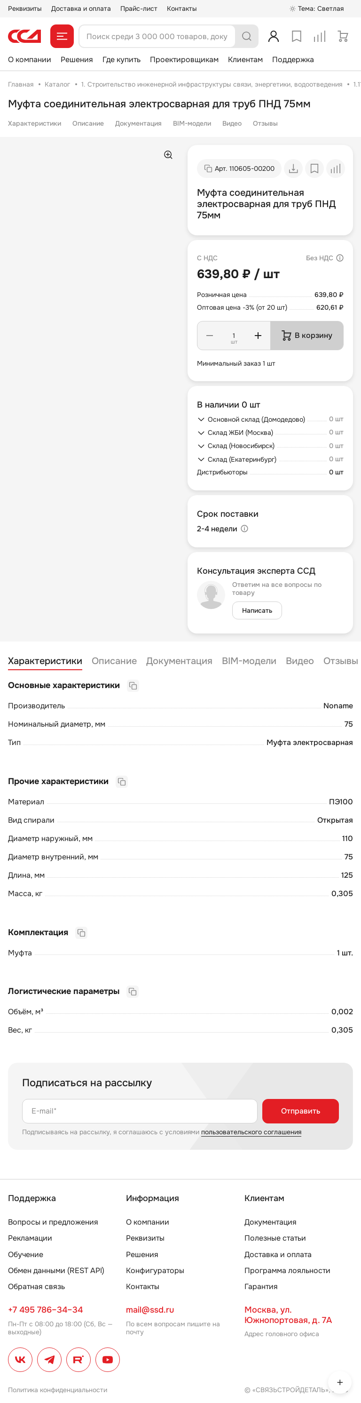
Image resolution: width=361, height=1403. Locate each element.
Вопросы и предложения (53, 1222)
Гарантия (261, 1286)
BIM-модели (192, 123)
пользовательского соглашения (251, 1132)
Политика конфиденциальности (57, 1390)
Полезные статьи (275, 1238)
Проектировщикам (184, 59)
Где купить (121, 59)
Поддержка (293, 59)
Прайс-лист (138, 8)
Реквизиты (25, 8)
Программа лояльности (287, 1270)
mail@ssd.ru (150, 1310)
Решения (77, 59)
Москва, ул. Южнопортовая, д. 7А (288, 1315)
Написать (257, 610)
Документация (138, 123)
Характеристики (34, 123)
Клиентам (245, 59)
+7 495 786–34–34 (45, 1310)
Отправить (300, 1111)
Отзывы (265, 123)
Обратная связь (36, 1286)
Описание (88, 123)
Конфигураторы (155, 1270)
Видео (232, 123)
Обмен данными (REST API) (56, 1270)
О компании (29, 59)
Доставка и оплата (81, 8)
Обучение (25, 1254)
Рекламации (30, 1238)
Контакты (182, 8)
